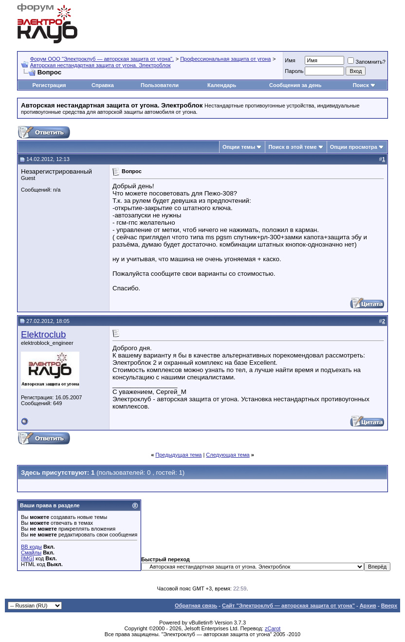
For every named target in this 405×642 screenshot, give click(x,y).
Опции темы (238, 147)
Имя (290, 60)
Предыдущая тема (178, 455)
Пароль (294, 71)
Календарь (221, 85)
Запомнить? (367, 62)
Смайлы (31, 552)
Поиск (361, 85)
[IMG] (27, 558)
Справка (103, 85)
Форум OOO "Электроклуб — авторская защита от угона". (102, 59)
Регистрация (49, 85)
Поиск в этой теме (292, 147)
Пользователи (160, 85)
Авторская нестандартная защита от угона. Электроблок (100, 65)
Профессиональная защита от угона (225, 59)
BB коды (31, 547)
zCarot (272, 628)
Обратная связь (196, 605)
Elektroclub (43, 334)
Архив (368, 605)
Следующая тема (227, 455)
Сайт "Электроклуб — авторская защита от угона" (288, 605)
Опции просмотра (353, 147)
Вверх (389, 605)
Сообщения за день (295, 85)
